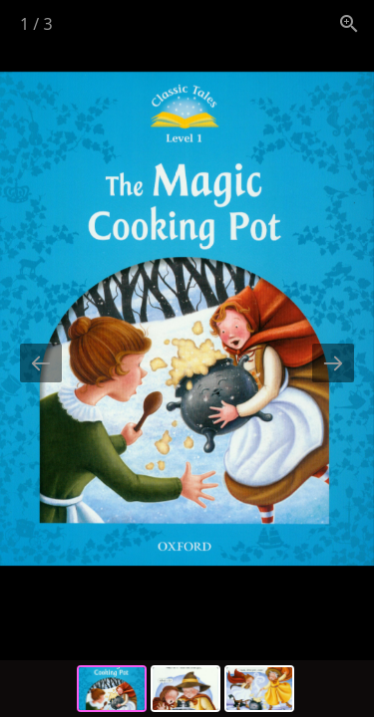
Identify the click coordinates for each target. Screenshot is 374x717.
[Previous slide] (41, 363)
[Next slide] (333, 363)
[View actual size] (349, 23)
